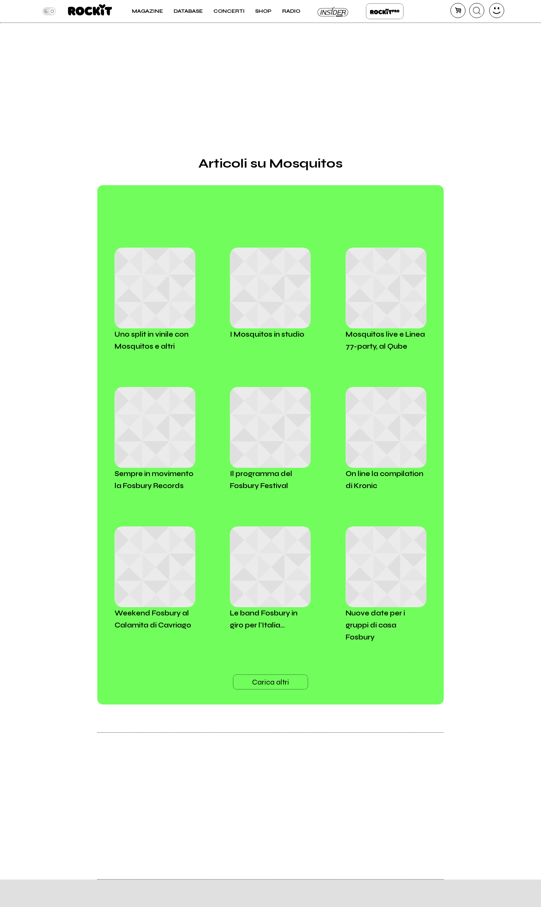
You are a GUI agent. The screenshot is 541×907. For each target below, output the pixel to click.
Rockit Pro (384, 11)
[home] (90, 11)
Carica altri (270, 682)
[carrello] (457, 10)
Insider (333, 11)
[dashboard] (496, 10)
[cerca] (476, 10)
